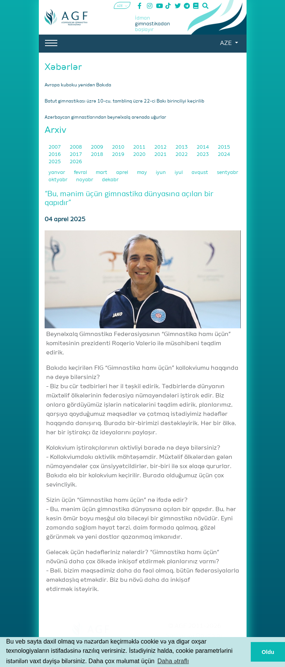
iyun (161, 172)
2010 (118, 147)
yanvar (57, 172)
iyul (179, 172)
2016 (55, 154)
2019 (118, 154)
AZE (226, 43)
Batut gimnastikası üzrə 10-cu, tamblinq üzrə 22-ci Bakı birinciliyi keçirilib (124, 101)
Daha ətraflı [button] (173, 661)
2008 (76, 147)
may (142, 172)
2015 (224, 147)
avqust (200, 172)
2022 (182, 154)
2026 (76, 161)
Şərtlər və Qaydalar (194, 636)
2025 (55, 161)
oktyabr (58, 179)
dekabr (110, 179)
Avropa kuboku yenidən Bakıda (78, 85)
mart (102, 172)
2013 (182, 147)
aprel (122, 172)
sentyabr (227, 172)
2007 (55, 147)
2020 (140, 154)
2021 (161, 154)
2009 (97, 147)
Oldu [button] (268, 652)
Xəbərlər (63, 67)
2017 (76, 154)
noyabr (85, 179)
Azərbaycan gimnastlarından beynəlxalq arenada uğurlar (105, 117)
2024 (224, 154)
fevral (81, 172)
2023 (203, 154)
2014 (203, 147)
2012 (161, 147)
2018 (97, 154)
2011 (140, 147)
